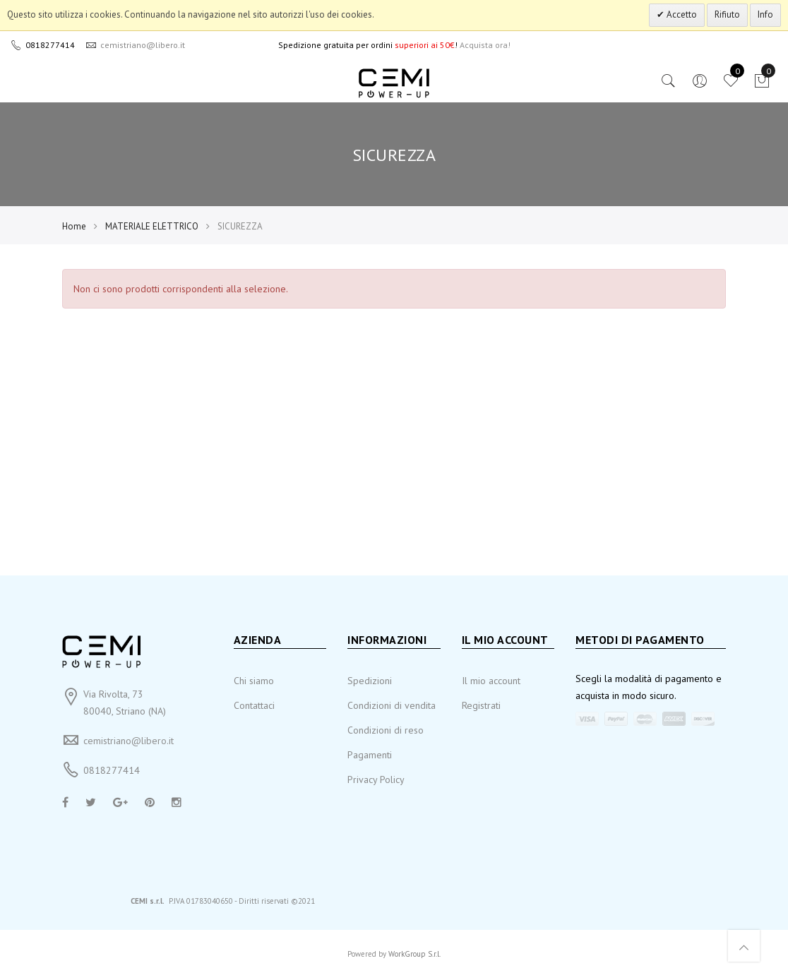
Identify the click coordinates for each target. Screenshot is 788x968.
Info (765, 14)
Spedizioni (369, 680)
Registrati (481, 705)
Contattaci (254, 705)
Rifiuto (727, 14)
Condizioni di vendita (391, 705)
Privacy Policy (376, 779)
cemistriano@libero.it (128, 740)
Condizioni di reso (385, 730)
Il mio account (491, 680)
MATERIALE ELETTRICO (151, 226)
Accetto (680, 14)
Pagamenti (369, 754)
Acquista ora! (485, 45)
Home (74, 226)
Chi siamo (254, 680)
